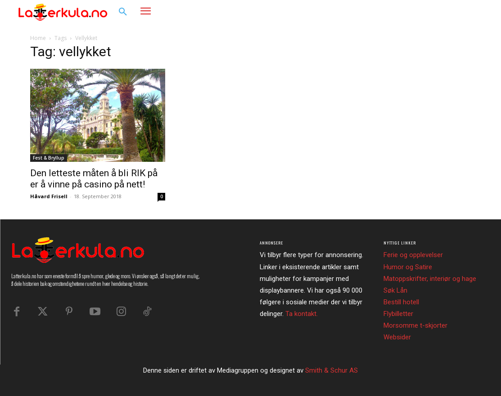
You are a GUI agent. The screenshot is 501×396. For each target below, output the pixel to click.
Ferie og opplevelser (413, 255)
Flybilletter (398, 314)
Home (38, 38)
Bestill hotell (401, 302)
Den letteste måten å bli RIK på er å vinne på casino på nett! (94, 179)
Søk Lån (395, 290)
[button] (123, 12)
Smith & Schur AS (331, 370)
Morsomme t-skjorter (415, 325)
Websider (397, 337)
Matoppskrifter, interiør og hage (430, 279)
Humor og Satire (408, 267)
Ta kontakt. (301, 314)
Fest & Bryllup (48, 158)
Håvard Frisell (49, 196)
